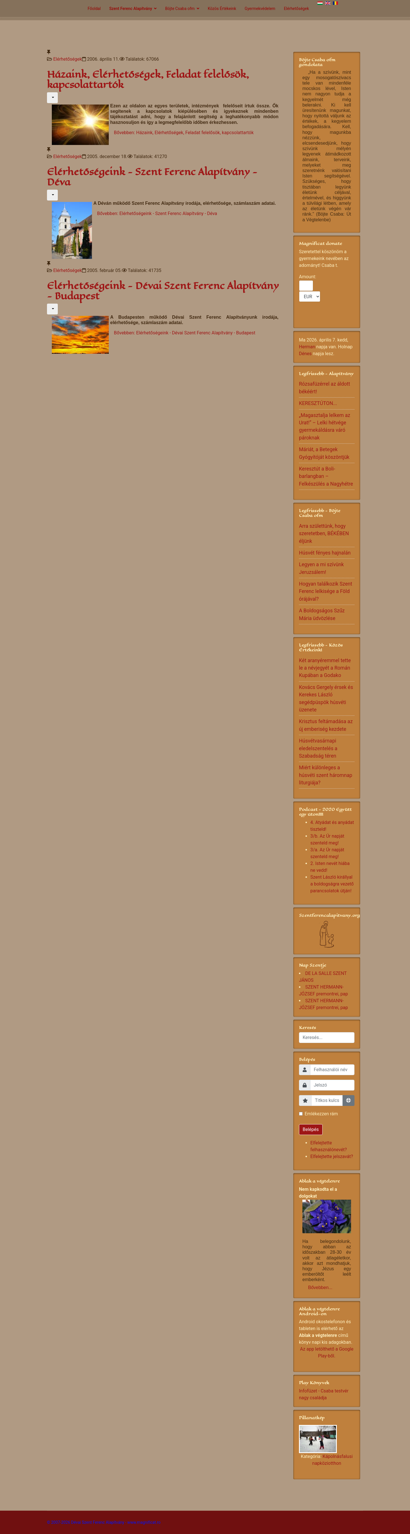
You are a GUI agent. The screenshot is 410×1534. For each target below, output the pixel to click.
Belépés (311, 1129)
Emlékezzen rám (321, 1113)
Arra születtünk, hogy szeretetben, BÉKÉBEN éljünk (324, 533)
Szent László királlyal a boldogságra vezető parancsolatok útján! (332, 883)
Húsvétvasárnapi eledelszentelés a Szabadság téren (318, 748)
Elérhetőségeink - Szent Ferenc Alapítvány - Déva (152, 177)
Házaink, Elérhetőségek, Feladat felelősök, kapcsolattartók (148, 80)
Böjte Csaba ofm (180, 8)
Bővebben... (320, 1287)
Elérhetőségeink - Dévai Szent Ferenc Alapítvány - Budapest (163, 291)
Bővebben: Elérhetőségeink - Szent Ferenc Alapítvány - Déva (157, 213)
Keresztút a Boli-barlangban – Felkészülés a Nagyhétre (326, 476)
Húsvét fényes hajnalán (324, 553)
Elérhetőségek (296, 8)
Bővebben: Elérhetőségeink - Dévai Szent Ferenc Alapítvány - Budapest (184, 333)
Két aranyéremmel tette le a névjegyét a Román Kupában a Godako (325, 668)
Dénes (305, 353)
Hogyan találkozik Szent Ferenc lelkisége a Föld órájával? (325, 591)
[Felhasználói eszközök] (52, 97)
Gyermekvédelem (260, 8)
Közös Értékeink (222, 8)
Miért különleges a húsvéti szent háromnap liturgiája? (325, 775)
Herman (307, 346)
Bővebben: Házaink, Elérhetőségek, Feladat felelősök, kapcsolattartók (184, 132)
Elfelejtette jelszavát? (331, 1156)
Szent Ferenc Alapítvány (130, 8)
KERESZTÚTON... (318, 403)
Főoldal (94, 8)
